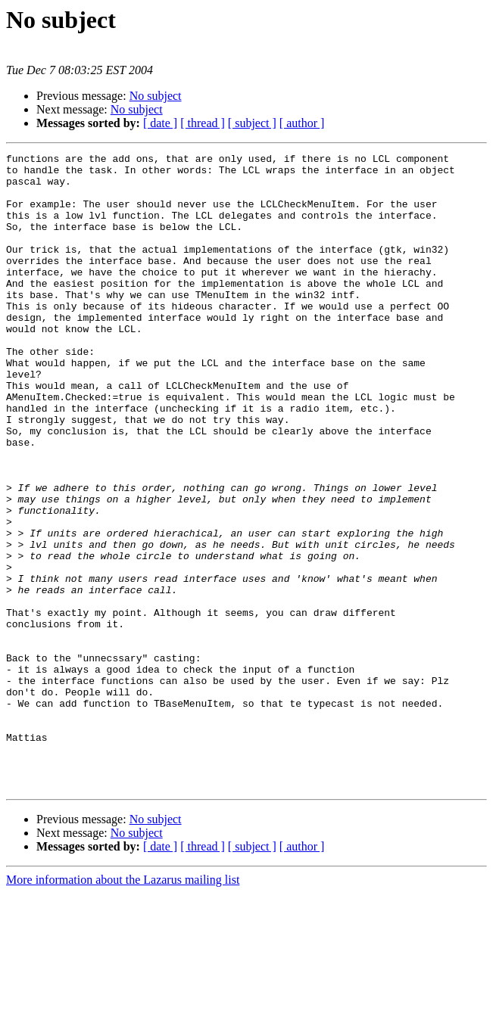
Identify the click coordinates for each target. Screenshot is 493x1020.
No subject (155, 95)
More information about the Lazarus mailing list (122, 1006)
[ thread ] (202, 123)
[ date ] (160, 123)
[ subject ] (252, 123)
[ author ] (302, 123)
